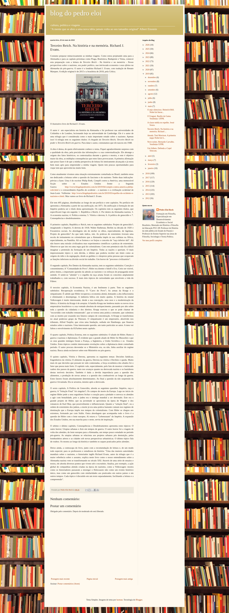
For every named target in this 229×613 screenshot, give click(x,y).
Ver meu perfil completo (152, 240)
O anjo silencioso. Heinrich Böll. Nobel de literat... (160, 111)
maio (150, 106)
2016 (147, 182)
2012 (147, 198)
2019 (147, 74)
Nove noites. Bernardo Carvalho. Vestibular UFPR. (160, 143)
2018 (147, 173)
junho (150, 102)
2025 (147, 49)
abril (150, 156)
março (150, 160)
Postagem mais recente (60, 579)
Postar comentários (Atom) (69, 584)
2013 (147, 194)
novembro (152, 81)
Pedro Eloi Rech (166, 210)
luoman (120, 600)
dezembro (152, 77)
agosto (151, 94)
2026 (147, 45)
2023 (147, 57)
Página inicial (92, 579)
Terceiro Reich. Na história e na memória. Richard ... (160, 130)
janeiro (151, 168)
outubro (151, 86)
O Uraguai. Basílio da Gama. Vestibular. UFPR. (159, 117)
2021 (147, 65)
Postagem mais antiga (124, 579)
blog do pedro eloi (76, 13)
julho (150, 98)
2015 (147, 186)
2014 (147, 190)
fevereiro (152, 164)
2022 (147, 61)
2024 (147, 53)
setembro (152, 90)
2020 (147, 70)
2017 (147, 178)
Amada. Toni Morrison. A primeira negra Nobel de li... (161, 136)
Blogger (139, 600)
